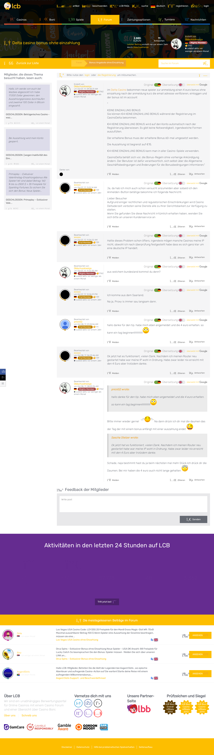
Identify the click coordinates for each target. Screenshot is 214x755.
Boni (47, 22)
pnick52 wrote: (120, 389)
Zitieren (177, 174)
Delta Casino (118, 89)
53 (184, 673)
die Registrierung (107, 75)
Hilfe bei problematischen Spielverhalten (115, 746)
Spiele (76, 22)
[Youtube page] (98, 713)
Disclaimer (64, 746)
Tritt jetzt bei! (107, 602)
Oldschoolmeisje (141, 47)
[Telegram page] (78, 703)
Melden (113, 174)
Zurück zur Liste (21, 63)
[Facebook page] (88, 703)
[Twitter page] (98, 703)
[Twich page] (78, 713)
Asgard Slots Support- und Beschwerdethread (80, 678)
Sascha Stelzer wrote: (124, 437)
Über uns (9, 715)
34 (184, 635)
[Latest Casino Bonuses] (14, 7)
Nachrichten (195, 22)
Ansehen (200, 634)
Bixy (19, 652)
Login (87, 75)
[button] (154, 640)
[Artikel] (69, 7)
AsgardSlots (23, 671)
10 (184, 654)
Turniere (167, 21)
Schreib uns (29, 715)
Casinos (18, 22)
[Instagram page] (88, 713)
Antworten (199, 174)
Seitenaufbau (148, 746)
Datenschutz (82, 746)
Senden (196, 519)
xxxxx (77, 184)
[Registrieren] (179, 7)
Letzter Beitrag (134, 44)
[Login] (201, 7)
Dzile (19, 633)
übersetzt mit (197, 85)
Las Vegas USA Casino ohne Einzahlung (77, 639)
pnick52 (78, 321)
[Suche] (206, 63)
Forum (105, 22)
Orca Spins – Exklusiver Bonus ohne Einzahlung (81, 658)
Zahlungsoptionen (135, 22)
